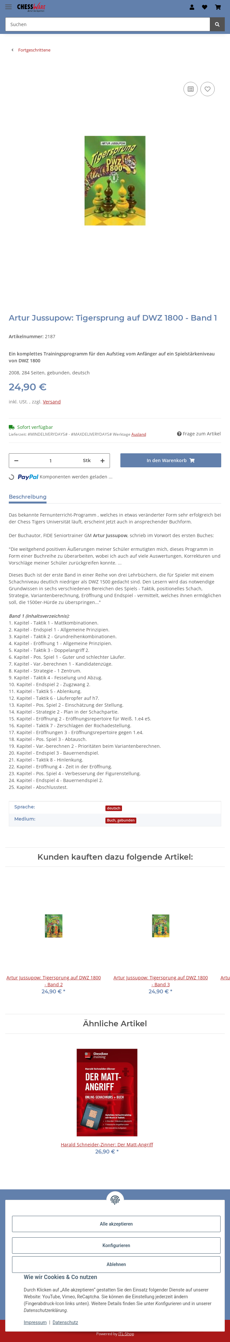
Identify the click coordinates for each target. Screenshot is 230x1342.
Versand (52, 402)
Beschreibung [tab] (28, 497)
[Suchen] (217, 24)
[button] (192, 7)
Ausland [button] (138, 434)
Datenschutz (65, 1322)
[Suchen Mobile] (107, 24)
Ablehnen (116, 1264)
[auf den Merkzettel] (207, 89)
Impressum (35, 1322)
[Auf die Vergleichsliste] (190, 89)
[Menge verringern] (16, 461)
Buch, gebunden (121, 820)
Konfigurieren (116, 1245)
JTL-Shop (126, 1333)
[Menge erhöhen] (102, 461)
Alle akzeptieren (116, 1224)
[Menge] (50, 461)
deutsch (113, 808)
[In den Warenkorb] (14, 70)
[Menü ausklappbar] (8, 4)
